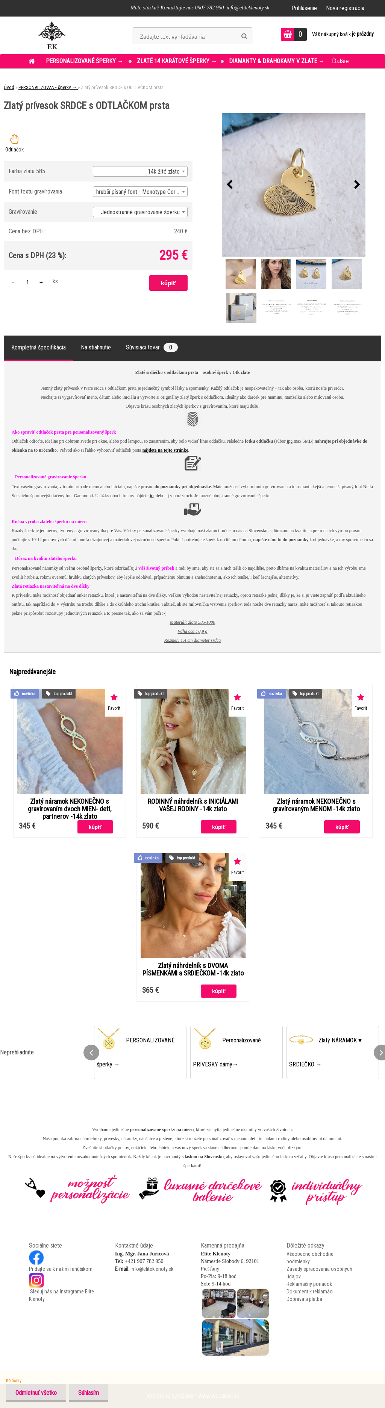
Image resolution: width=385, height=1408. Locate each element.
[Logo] (51, 35)
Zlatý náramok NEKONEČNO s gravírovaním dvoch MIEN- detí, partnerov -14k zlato (69, 809)
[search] (244, 36)
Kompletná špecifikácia (38, 347)
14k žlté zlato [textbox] (164, 171)
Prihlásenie (304, 8)
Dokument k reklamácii (310, 1292)
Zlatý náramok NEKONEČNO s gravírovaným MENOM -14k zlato (316, 805)
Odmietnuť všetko (36, 1392)
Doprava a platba (304, 1299)
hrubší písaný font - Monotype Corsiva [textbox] (140, 191)
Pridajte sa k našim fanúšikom (60, 1269)
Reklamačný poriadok (309, 1284)
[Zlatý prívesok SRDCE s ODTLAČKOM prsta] (293, 185)
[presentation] (230, 185)
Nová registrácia (345, 8)
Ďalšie (340, 61)
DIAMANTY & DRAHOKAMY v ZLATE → (276, 61)
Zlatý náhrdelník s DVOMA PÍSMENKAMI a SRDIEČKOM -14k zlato (193, 969)
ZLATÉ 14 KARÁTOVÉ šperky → (177, 61)
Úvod (9, 87)
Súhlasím (89, 1392)
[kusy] (27, 281)
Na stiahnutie (96, 347)
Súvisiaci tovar (152, 347)
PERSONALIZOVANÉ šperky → (85, 61)
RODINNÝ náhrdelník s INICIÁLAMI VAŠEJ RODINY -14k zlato (193, 805)
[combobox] (140, 171)
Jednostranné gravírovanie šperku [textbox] (140, 212)
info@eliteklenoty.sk (151, 1269)
